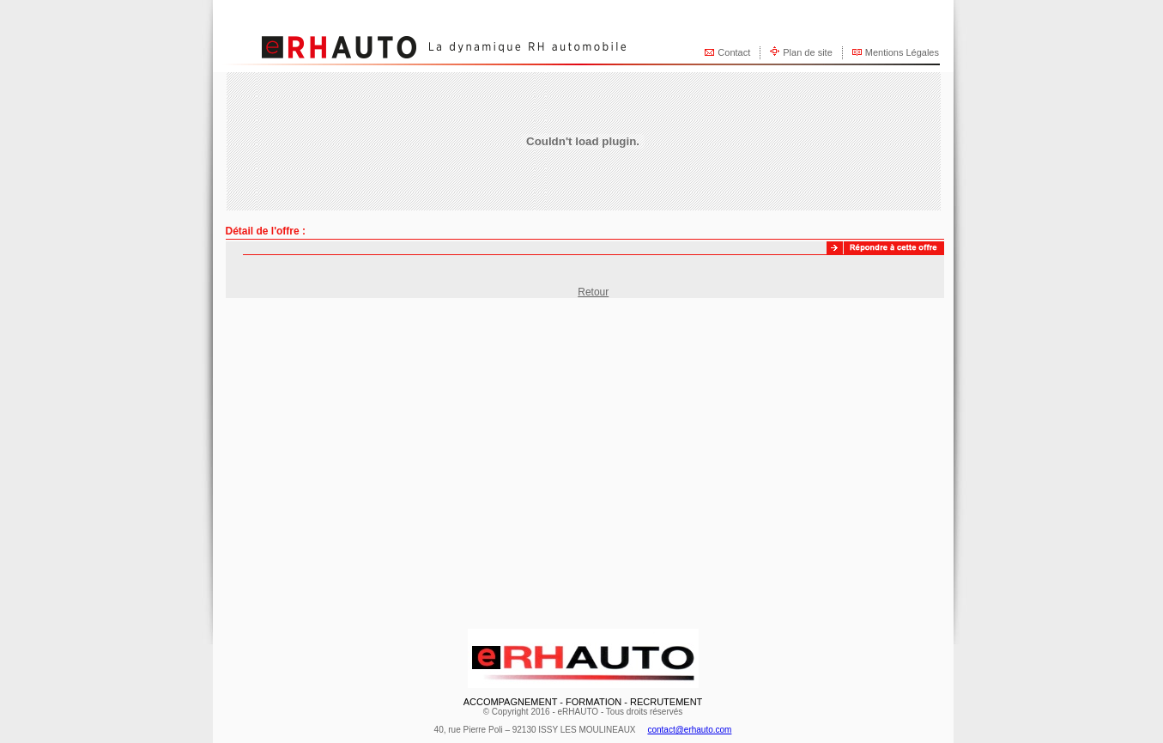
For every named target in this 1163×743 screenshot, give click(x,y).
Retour (593, 292)
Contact (734, 52)
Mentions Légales (902, 52)
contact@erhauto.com (689, 729)
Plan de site (807, 52)
